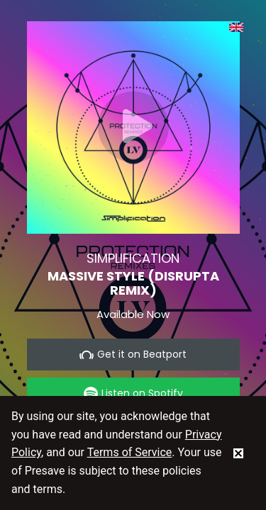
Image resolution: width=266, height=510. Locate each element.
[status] (238, 452)
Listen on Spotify (133, 393)
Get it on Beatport (133, 354)
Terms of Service (129, 452)
